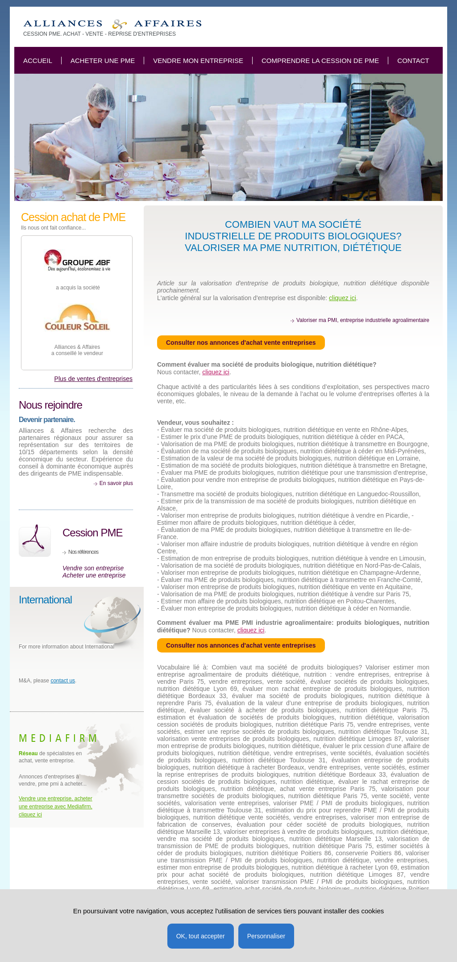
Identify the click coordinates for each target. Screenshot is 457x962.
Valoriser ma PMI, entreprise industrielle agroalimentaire (362, 320)
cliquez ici (342, 297)
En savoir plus (116, 483)
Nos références (83, 552)
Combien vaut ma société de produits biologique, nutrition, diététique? (112, 24)
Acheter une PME (103, 60)
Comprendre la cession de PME (320, 60)
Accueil (37, 60)
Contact (413, 60)
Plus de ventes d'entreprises (93, 378)
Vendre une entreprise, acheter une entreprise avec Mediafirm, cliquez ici (55, 806)
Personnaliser (266, 936)
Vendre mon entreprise (198, 60)
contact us (62, 681)
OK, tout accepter (200, 936)
